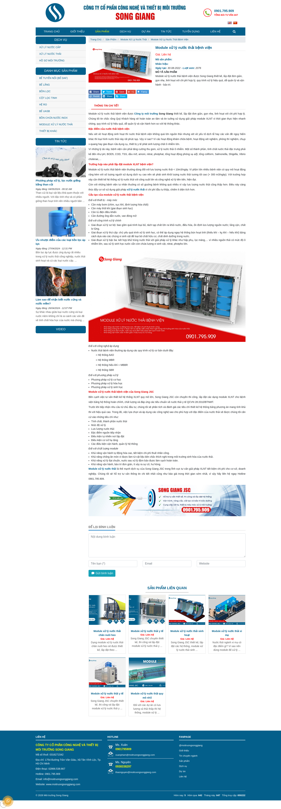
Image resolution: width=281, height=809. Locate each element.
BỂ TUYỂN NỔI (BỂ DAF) (53, 78)
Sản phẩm (102, 31)
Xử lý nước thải (50, 53)
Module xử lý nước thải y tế (147, 631)
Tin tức (166, 31)
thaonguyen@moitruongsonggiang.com (135, 772)
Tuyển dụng (191, 31)
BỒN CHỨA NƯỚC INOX (53, 117)
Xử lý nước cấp (50, 47)
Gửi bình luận (102, 573)
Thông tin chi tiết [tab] (106, 105)
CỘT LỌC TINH (48, 97)
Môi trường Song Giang (56, 795)
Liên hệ (215, 31)
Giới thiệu (77, 31)
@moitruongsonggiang (191, 745)
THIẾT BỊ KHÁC (48, 131)
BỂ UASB (44, 111)
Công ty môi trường (146, 113)
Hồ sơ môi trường (52, 60)
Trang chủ (52, 31)
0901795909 (123, 749)
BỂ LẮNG (44, 84)
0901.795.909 (224, 11)
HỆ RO (43, 104)
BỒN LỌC (45, 91)
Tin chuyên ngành (188, 755)
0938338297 (123, 766)
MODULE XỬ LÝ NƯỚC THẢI (56, 124)
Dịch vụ (125, 31)
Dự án (146, 31)
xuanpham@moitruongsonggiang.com (135, 755)
